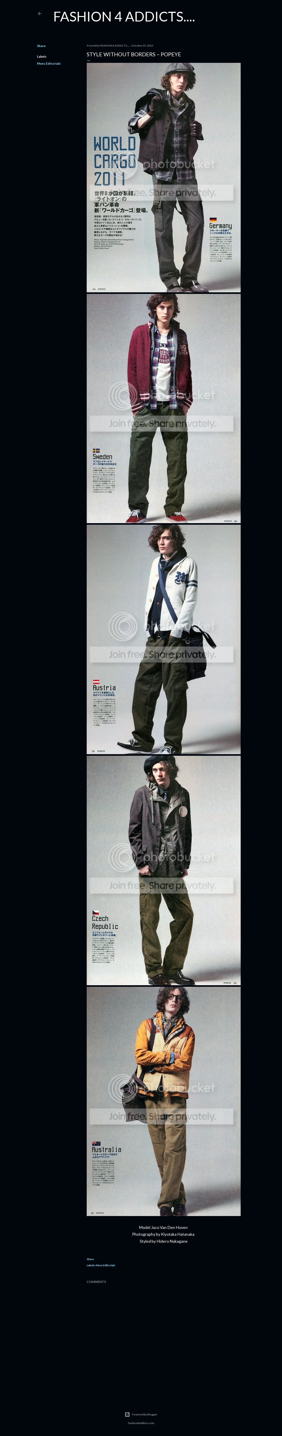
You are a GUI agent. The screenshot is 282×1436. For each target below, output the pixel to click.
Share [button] (41, 46)
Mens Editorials (49, 63)
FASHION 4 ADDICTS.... (124, 16)
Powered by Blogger (141, 1414)
